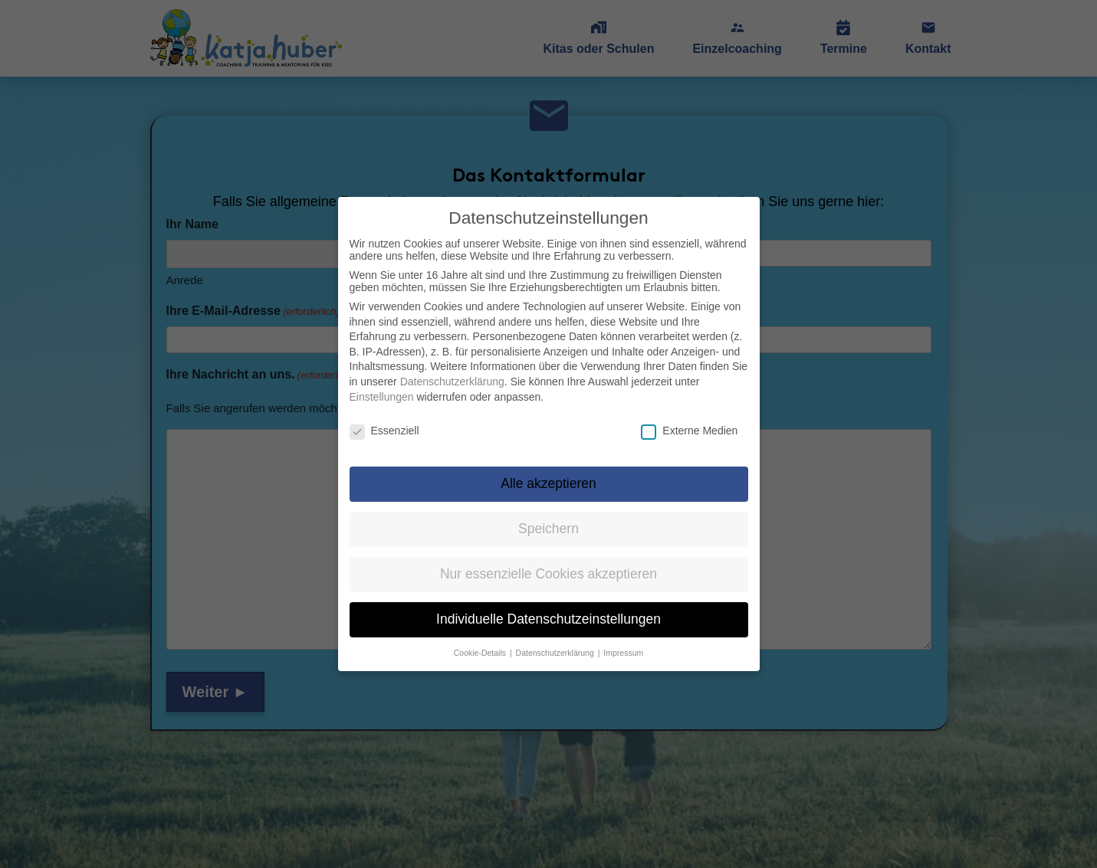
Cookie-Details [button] (481, 642)
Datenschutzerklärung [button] (556, 642)
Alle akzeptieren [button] (548, 473)
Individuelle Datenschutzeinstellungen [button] (548, 609)
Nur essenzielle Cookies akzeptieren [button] (548, 564)
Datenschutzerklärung (452, 371)
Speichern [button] (548, 518)
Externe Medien (689, 421)
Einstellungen (382, 387)
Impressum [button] (623, 642)
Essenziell (384, 421)
